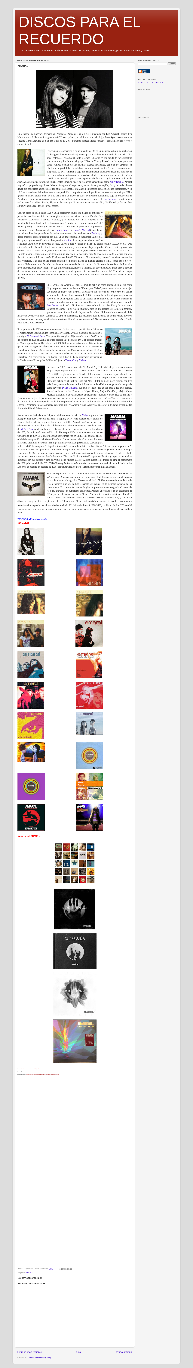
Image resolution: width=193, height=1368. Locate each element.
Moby (85, 415)
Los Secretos (110, 199)
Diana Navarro (69, 387)
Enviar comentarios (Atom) (40, 1358)
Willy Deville (116, 182)
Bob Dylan (52, 305)
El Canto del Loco (36, 336)
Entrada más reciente (29, 1352)
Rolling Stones (63, 230)
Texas (68, 360)
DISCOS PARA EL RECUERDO (151, 83)
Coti (74, 360)
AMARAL (30, 1273)
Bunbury (95, 233)
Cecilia (67, 240)
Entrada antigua (123, 1352)
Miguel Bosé (27, 429)
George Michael (82, 230)
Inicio (78, 1352)
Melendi (83, 360)
